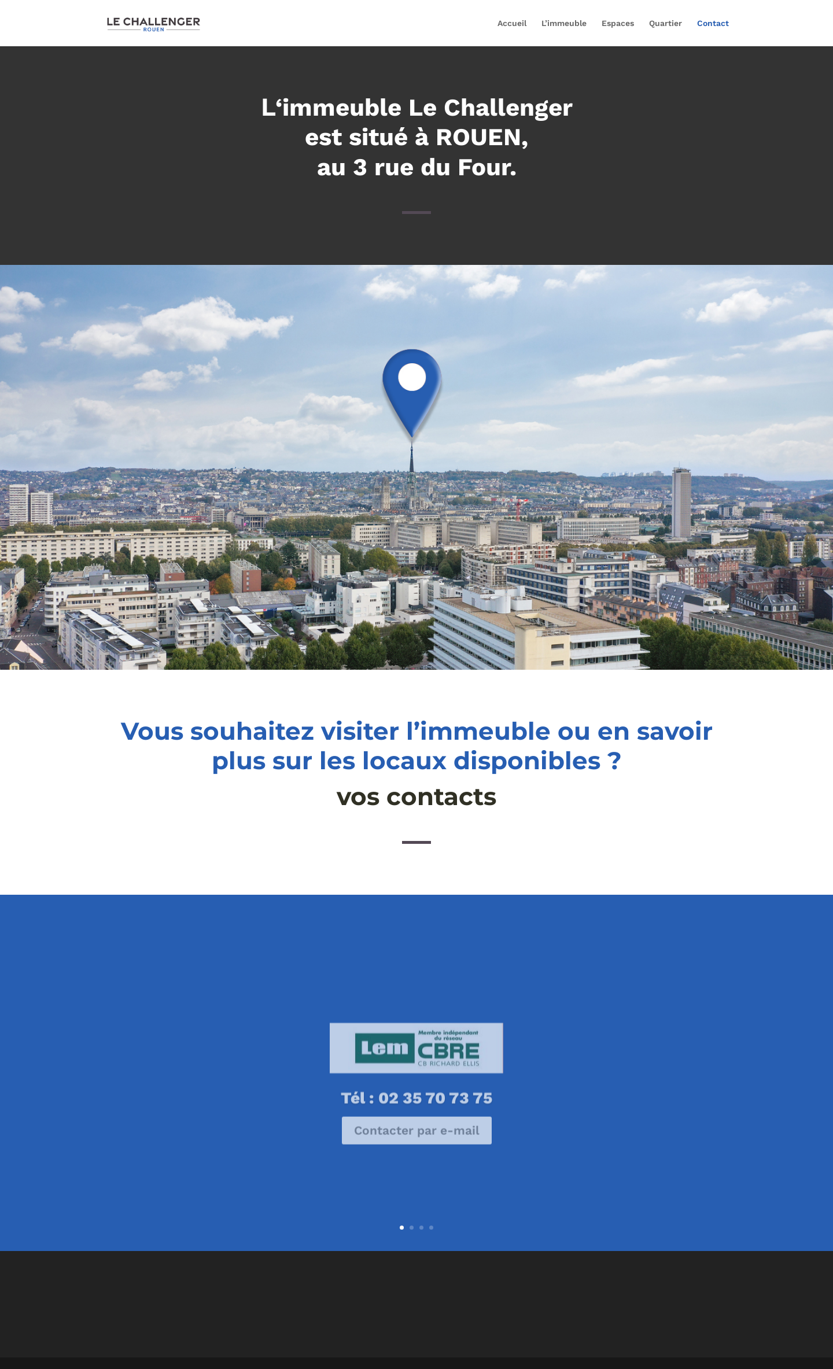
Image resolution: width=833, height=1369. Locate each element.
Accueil (511, 23)
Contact (713, 23)
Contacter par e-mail (417, 1143)
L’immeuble (564, 23)
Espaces (618, 23)
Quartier (665, 23)
